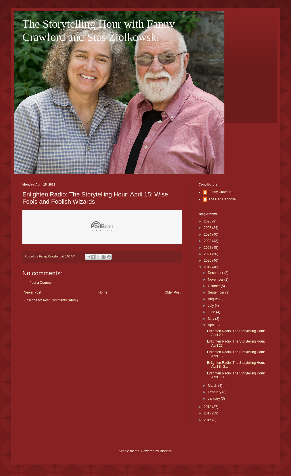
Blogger (165, 451)
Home (102, 292)
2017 (208, 413)
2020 (208, 260)
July (211, 306)
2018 (208, 407)
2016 (208, 420)
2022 (208, 248)
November (216, 280)
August (213, 299)
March (213, 386)
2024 (208, 234)
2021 (208, 254)
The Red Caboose (222, 199)
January (214, 398)
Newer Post (32, 292)
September (216, 292)
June (212, 312)
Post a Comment (41, 283)
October (214, 286)
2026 (208, 221)
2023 (208, 241)
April (211, 325)
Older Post (172, 292)
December (216, 273)
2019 (208, 267)
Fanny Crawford (220, 192)
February (215, 392)
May (211, 319)
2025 (208, 228)
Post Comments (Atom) (60, 300)
